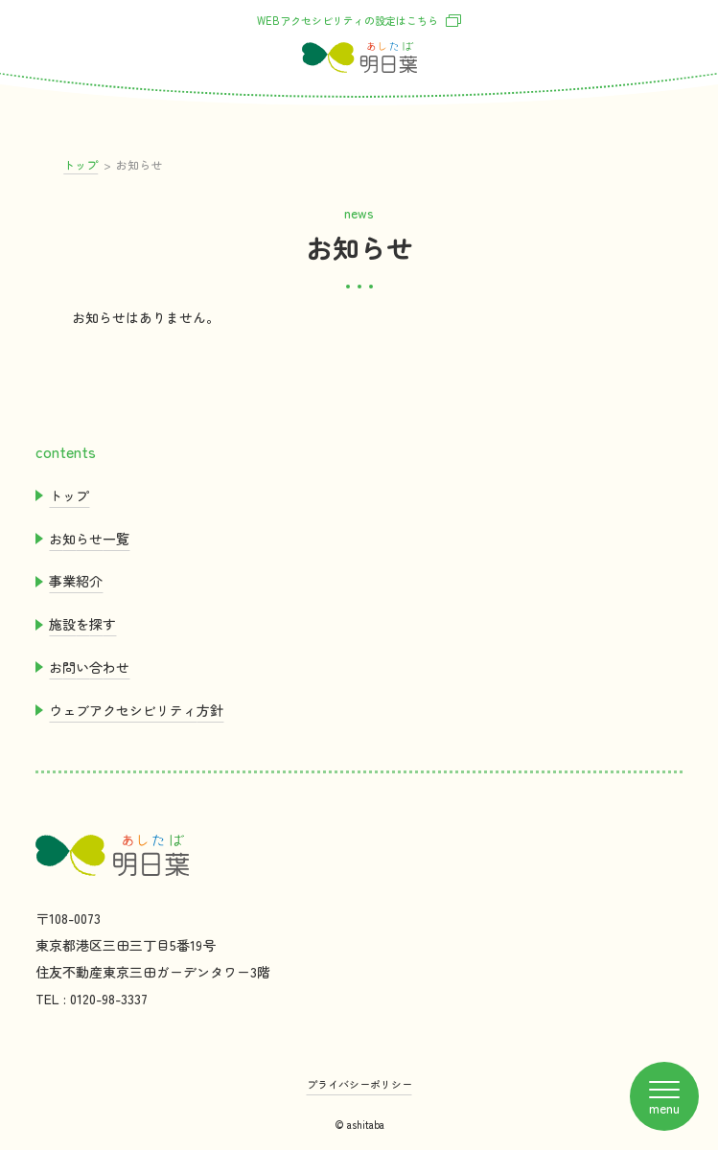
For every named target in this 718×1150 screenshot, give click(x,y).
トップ (80, 164)
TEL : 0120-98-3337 (91, 998)
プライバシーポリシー (359, 1084)
